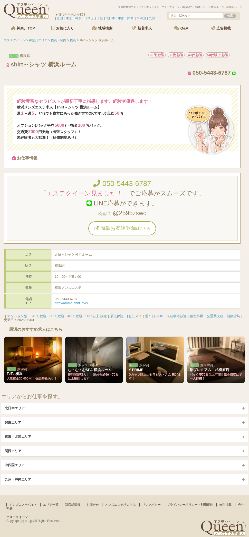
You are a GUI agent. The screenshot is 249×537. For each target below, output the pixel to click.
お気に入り (62, 28)
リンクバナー (151, 504)
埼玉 (91, 18)
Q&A (181, 28)
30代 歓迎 (57, 316)
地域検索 (102, 28)
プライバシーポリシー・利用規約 (190, 504)
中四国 (141, 18)
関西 (130, 18)
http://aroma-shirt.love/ (71, 303)
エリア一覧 (51, 504)
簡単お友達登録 (122, 228)
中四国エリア (15, 465)
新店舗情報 (72, 504)
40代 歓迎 (75, 316)
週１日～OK (154, 316)
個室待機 (196, 316)
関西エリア (13, 451)
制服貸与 (233, 316)
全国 (60, 18)
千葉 (100, 18)
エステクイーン (17, 517)
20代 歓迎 (39, 316)
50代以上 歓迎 (96, 316)
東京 (69, 18)
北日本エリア (15, 408)
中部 (121, 18)
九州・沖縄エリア (18, 479)
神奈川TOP (23, 28)
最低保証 (116, 316)
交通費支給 (215, 316)
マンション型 (17, 316)
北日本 (110, 18)
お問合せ (93, 504)
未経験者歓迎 (177, 316)
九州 (152, 18)
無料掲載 (225, 504)
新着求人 (141, 28)
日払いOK (134, 316)
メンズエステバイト (23, 504)
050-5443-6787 (122, 183)
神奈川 (79, 18)
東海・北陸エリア (18, 437)
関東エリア (13, 422)
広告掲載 (221, 28)
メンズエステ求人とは (120, 504)
